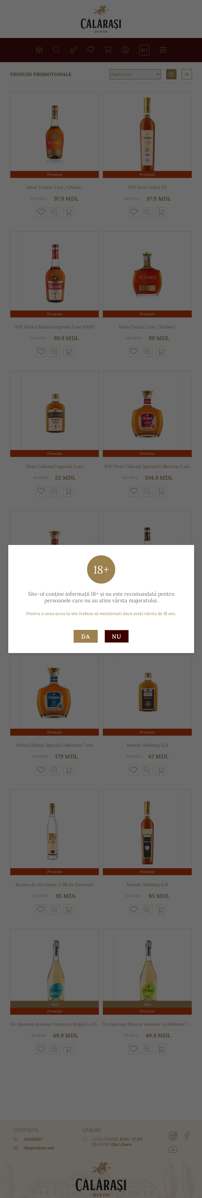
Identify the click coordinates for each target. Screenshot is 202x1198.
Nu (116, 636)
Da (85, 636)
